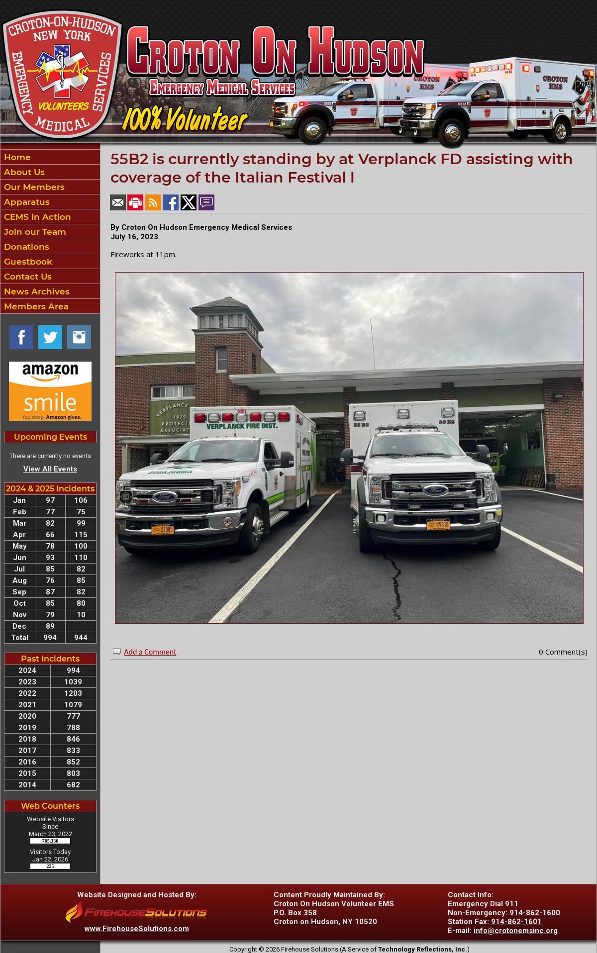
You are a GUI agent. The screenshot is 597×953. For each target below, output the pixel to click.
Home (16, 157)
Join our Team (33, 232)
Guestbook (26, 262)
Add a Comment (150, 652)
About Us (23, 172)
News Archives (35, 291)
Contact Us (26, 277)
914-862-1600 (534, 912)
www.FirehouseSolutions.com (137, 928)
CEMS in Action (36, 217)
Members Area (35, 306)
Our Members (33, 187)
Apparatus (25, 202)
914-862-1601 (516, 921)
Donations (25, 247)
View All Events (50, 469)
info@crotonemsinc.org (516, 930)
